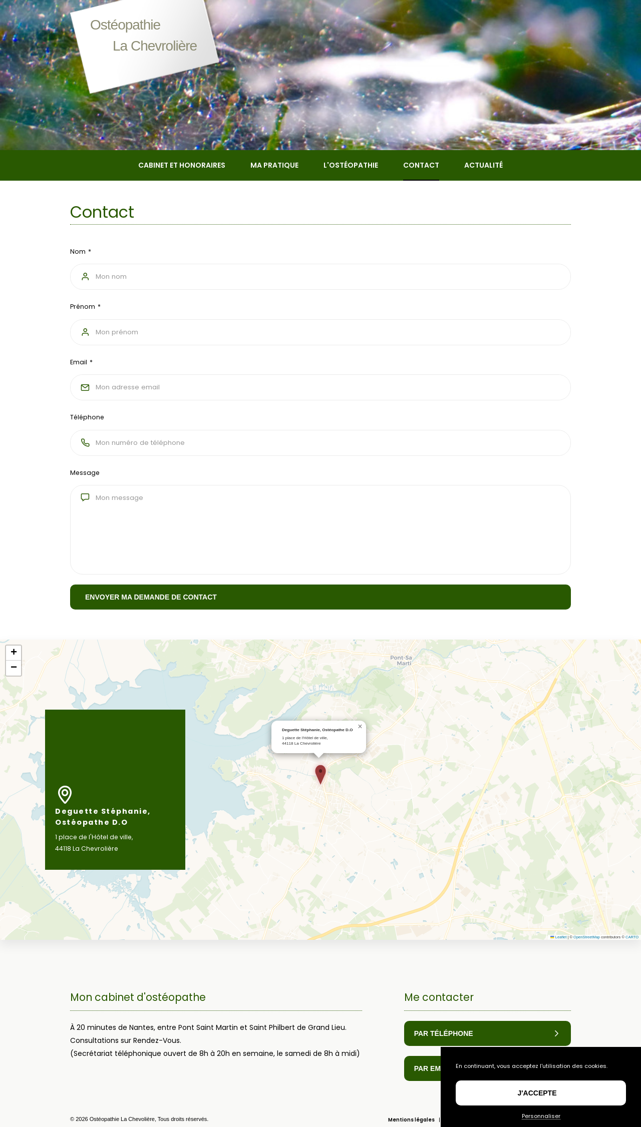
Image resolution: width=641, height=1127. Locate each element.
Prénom (82, 306)
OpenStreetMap (586, 951)
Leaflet (558, 951)
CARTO (631, 951)
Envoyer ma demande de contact (151, 597)
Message (85, 472)
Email (78, 362)
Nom (78, 251)
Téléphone (87, 417)
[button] (320, 789)
